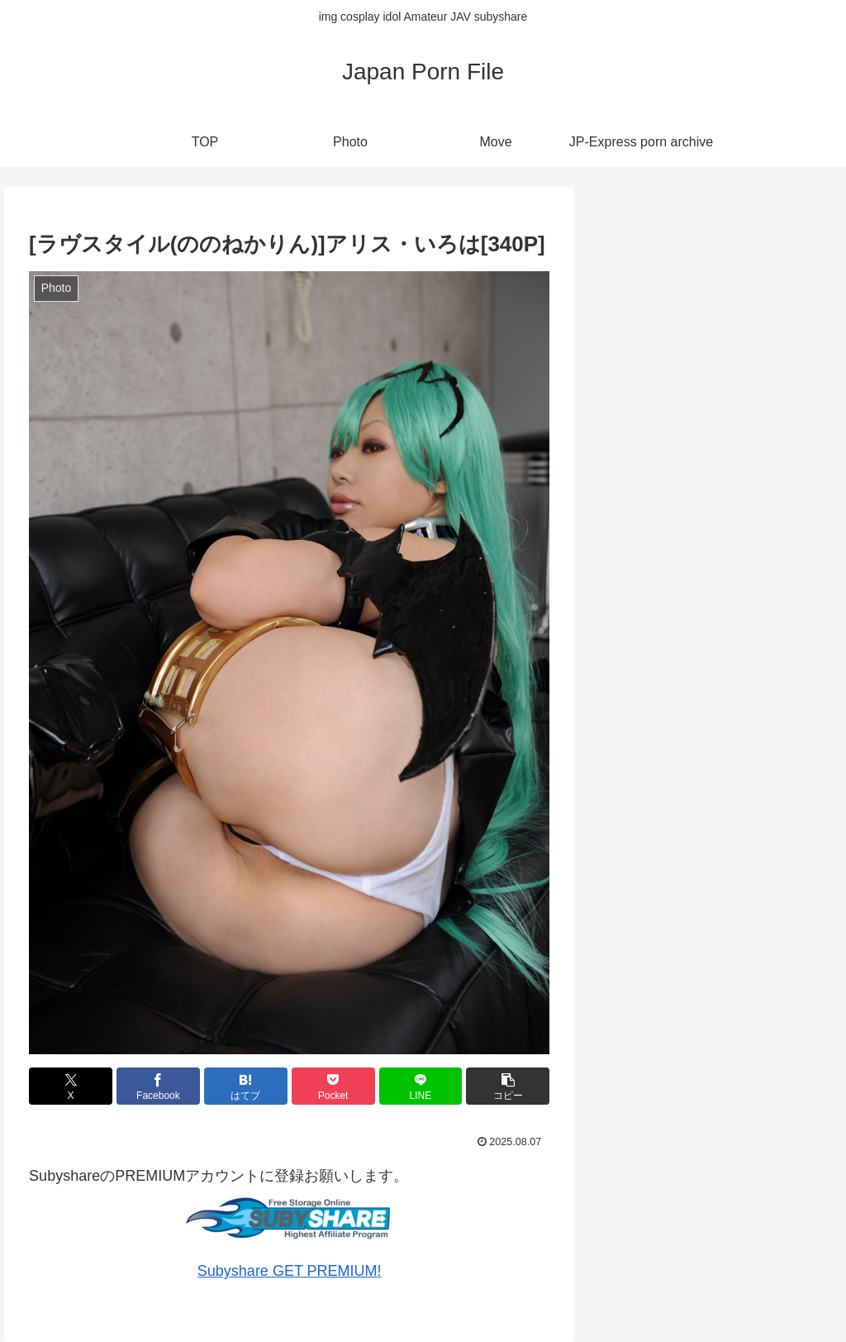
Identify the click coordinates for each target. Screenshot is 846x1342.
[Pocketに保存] (333, 1086)
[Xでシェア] (70, 1086)
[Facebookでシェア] (158, 1086)
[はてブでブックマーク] (246, 1086)
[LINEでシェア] (421, 1086)
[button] (507, 1086)
